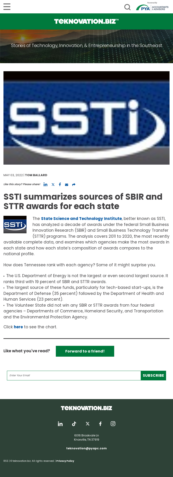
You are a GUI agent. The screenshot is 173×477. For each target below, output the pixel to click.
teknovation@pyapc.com (86, 448)
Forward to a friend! (85, 351)
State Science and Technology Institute (81, 218)
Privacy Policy (65, 461)
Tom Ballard (36, 175)
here (18, 327)
